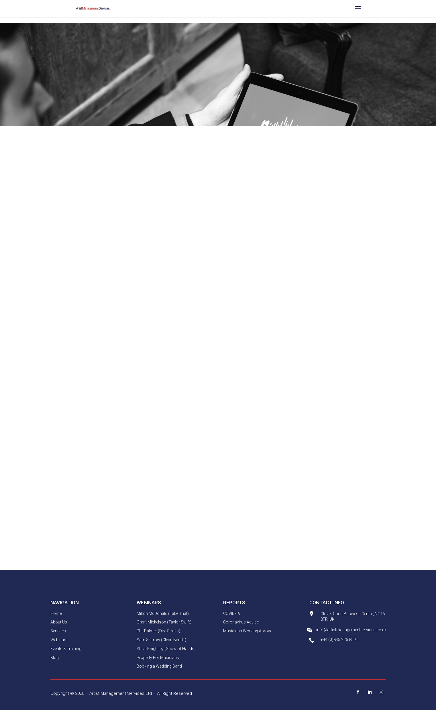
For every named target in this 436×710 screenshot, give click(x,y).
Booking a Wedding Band (159, 666)
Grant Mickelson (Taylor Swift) (164, 622)
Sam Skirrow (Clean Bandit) (161, 640)
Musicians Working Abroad (247, 631)
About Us (58, 622)
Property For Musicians (158, 657)
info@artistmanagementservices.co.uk (351, 629)
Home (56, 613)
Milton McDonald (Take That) (163, 613)
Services (58, 631)
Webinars (59, 640)
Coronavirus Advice (241, 622)
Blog (54, 657)
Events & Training (65, 648)
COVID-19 (231, 613)
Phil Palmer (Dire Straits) (158, 631)
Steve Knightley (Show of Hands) (166, 648)
